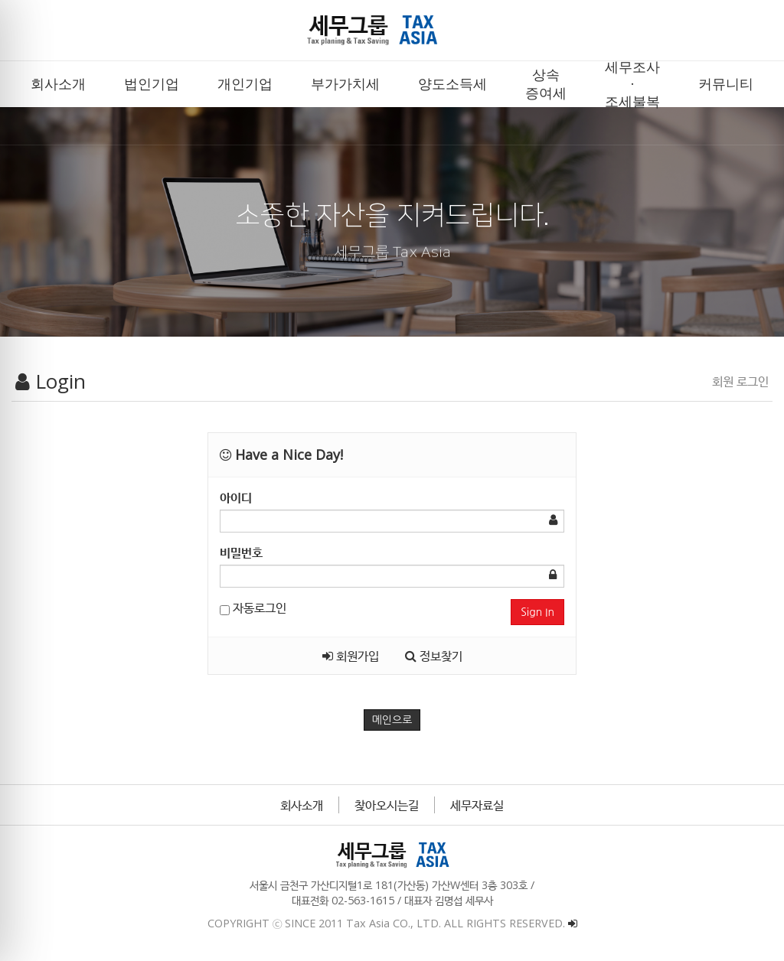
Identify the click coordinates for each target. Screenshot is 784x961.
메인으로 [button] (392, 720)
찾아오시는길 (386, 804)
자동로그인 (253, 607)
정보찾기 (433, 655)
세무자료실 (477, 804)
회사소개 (301, 804)
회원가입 (350, 655)
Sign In (537, 612)
